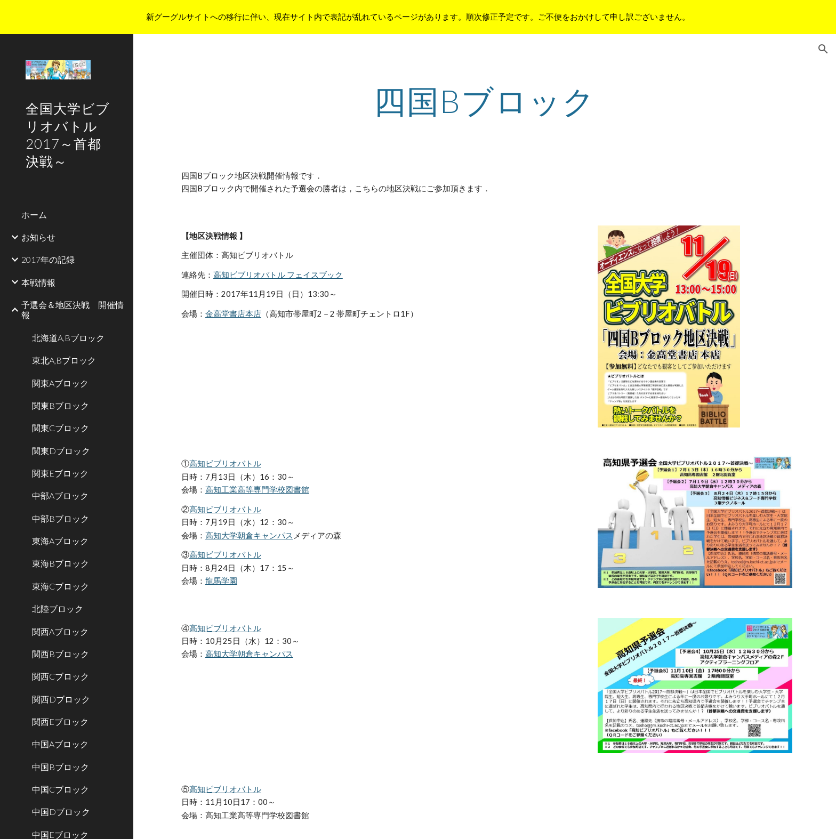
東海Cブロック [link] (60, 586)
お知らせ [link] (38, 237)
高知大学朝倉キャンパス (249, 535)
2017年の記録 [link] (48, 259)
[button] (823, 49)
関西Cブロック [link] (60, 676)
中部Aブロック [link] (60, 495)
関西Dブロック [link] (61, 699)
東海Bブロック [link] (60, 563)
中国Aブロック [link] (60, 744)
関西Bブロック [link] (60, 654)
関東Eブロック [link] (60, 473)
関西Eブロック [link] (60, 721)
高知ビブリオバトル (225, 463)
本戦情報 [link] (38, 282)
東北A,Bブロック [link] (64, 360)
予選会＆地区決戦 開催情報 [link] (72, 310)
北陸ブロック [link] (57, 608)
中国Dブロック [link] (61, 811)
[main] (484, 101)
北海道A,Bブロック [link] (68, 338)
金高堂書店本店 (233, 313)
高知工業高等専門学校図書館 (257, 489)
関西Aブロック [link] (60, 631)
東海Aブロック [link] (60, 541)
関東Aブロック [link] (60, 383)
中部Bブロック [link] (60, 518)
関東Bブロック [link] (60, 405)
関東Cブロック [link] (60, 428)
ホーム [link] (34, 214)
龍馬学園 (221, 580)
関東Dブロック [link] (61, 451)
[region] (418, 17)
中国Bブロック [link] (60, 767)
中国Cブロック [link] (60, 789)
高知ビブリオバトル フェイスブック (278, 274)
